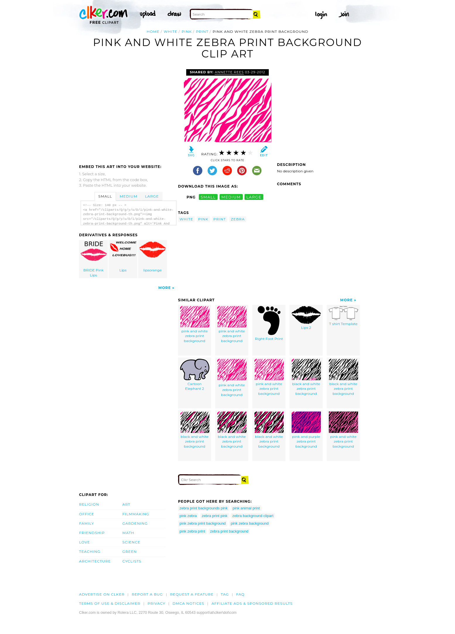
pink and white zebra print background (194, 324)
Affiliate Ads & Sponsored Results (251, 603)
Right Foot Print (269, 323)
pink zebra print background (202, 523)
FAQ (240, 594)
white (170, 31)
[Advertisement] (128, 113)
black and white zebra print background (306, 377)
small (208, 197)
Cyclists (131, 561)
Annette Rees (229, 72)
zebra (238, 219)
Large (152, 196)
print (202, 31)
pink (187, 31)
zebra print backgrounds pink (203, 508)
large (253, 197)
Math (128, 533)
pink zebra (188, 516)
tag (225, 594)
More (164, 287)
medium (231, 197)
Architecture (95, 561)
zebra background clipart (252, 516)
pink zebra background (249, 523)
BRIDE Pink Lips (94, 259)
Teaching (89, 551)
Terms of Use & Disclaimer (110, 603)
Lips (123, 257)
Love (84, 542)
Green (129, 551)
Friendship (92, 533)
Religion (89, 504)
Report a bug (147, 594)
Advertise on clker (101, 594)
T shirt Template (343, 316)
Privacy (156, 603)
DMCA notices (188, 603)
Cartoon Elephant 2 (194, 375)
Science (131, 542)
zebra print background (229, 531)
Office (86, 514)
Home (153, 31)
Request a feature (191, 594)
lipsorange (152, 257)
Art (126, 504)
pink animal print (246, 508)
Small (105, 196)
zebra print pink (215, 516)
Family (86, 523)
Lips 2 (306, 318)
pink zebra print (192, 531)
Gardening (135, 523)
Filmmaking (135, 514)
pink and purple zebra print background (306, 430)
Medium (128, 196)
